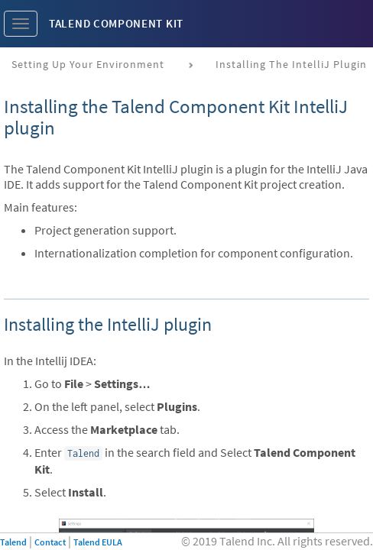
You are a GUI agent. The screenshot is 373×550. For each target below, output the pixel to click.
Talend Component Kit (116, 23)
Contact (50, 542)
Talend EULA (97, 542)
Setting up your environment (87, 64)
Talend (13, 542)
